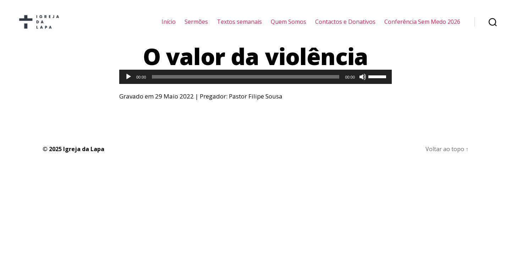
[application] (255, 85)
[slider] (246, 85)
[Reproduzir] (128, 85)
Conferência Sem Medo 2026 (422, 25)
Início (168, 25)
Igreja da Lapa (83, 157)
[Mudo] (362, 85)
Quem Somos (288, 25)
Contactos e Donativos (345, 25)
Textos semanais (239, 25)
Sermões (196, 25)
